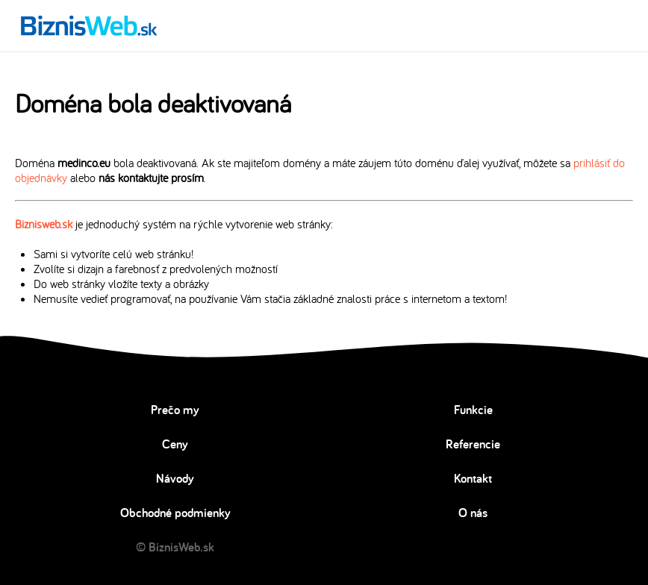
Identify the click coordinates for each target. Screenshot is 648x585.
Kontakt (473, 478)
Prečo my (175, 409)
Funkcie (473, 409)
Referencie (473, 444)
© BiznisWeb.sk (175, 547)
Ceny (175, 444)
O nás (472, 512)
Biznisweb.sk (43, 223)
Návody (175, 478)
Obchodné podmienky (175, 512)
